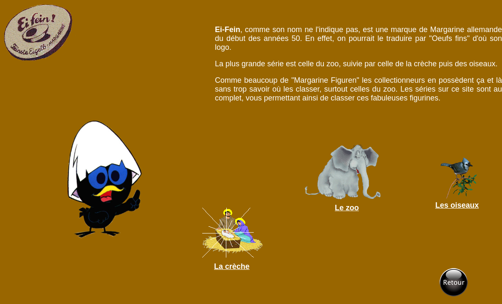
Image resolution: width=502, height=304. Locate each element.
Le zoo (347, 208)
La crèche (232, 266)
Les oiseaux (457, 205)
